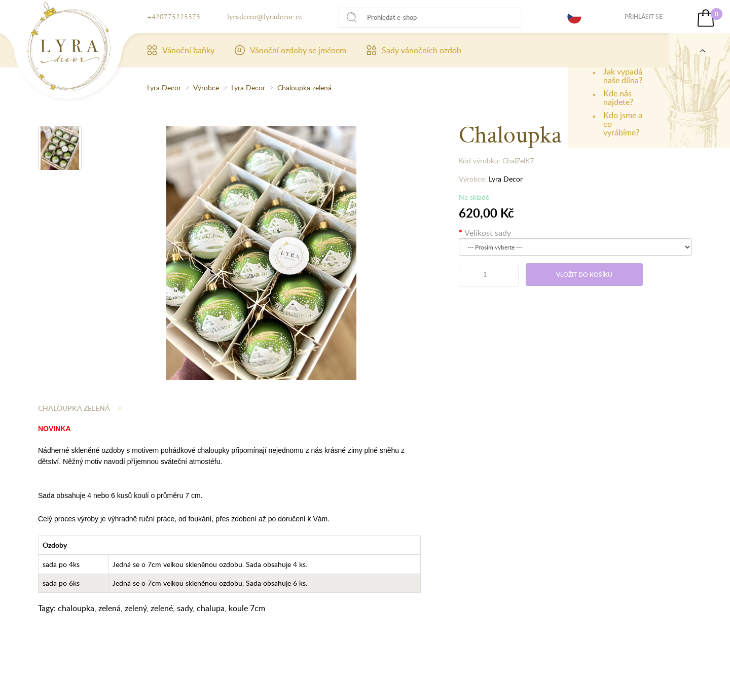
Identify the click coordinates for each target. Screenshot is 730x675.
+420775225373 (173, 16)
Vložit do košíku (584, 274)
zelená (109, 608)
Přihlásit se (644, 16)
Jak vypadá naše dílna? (622, 76)
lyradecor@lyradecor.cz (264, 16)
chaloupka (76, 608)
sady (185, 608)
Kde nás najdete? (618, 98)
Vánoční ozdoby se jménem (290, 50)
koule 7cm (247, 608)
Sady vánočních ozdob (414, 50)
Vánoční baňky (180, 50)
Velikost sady (487, 232)
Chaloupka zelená (304, 87)
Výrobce (206, 87)
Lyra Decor (164, 87)
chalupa (211, 608)
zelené (162, 608)
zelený (136, 608)
